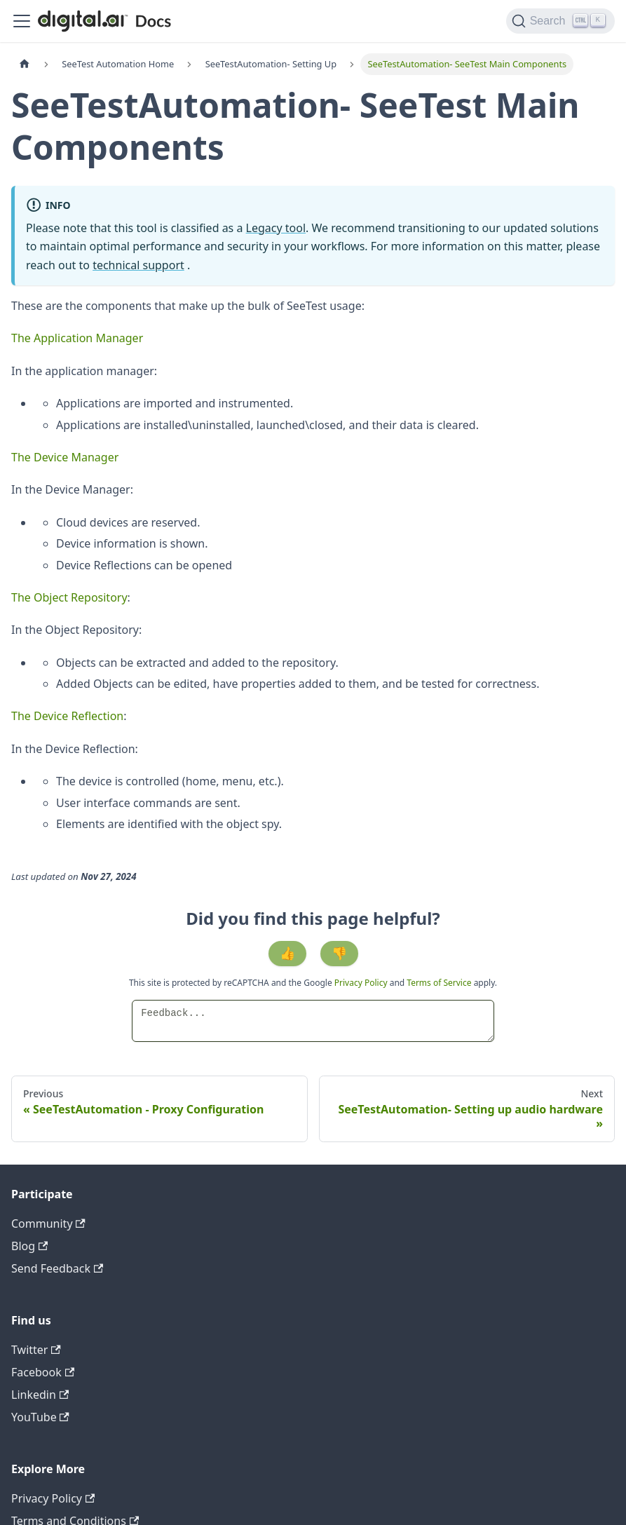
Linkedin (40, 1394)
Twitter (36, 1349)
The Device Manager (64, 457)
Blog (29, 1246)
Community (48, 1223)
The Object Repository (69, 597)
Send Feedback (57, 1268)
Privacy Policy (362, 983)
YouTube (40, 1417)
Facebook (42, 1372)
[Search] (560, 21)
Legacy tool (276, 228)
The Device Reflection (67, 716)
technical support (138, 265)
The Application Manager (77, 338)
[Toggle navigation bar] (21, 21)
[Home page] (24, 64)
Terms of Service (439, 983)
